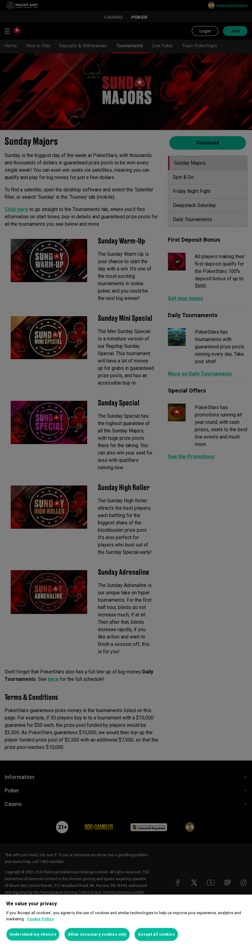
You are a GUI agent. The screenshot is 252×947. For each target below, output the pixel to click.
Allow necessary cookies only (97, 934)
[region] (126, 921)
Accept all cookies (156, 934)
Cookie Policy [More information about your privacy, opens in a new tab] (40, 919)
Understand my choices (32, 934)
